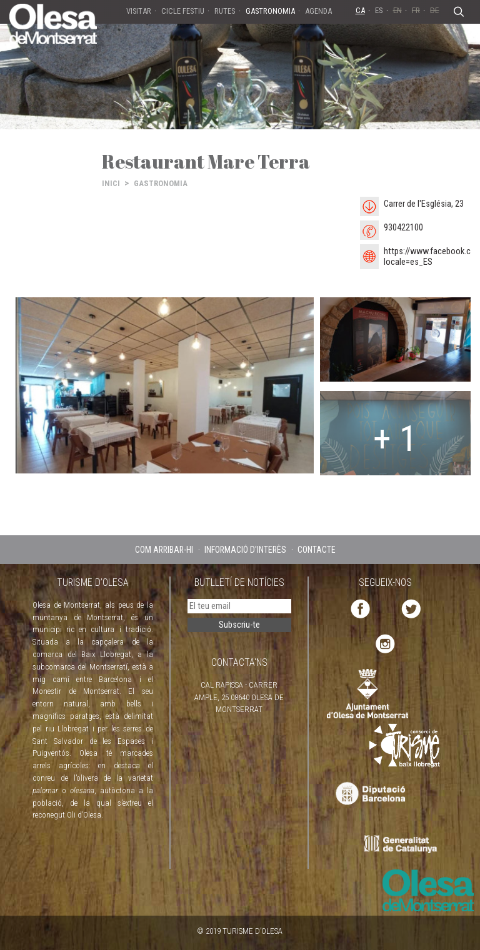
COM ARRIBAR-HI (164, 550)
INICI (111, 183)
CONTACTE (317, 550)
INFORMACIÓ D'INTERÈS (245, 550)
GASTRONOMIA (161, 183)
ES (379, 10)
